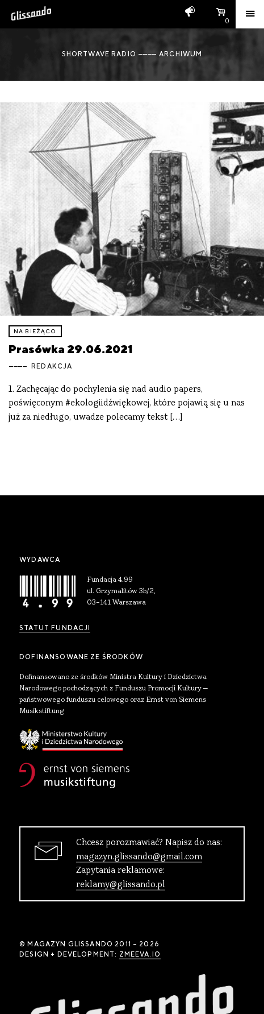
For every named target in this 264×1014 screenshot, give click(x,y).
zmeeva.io (140, 954)
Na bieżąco (35, 331)
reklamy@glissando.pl (120, 884)
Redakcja (51, 366)
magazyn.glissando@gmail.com (139, 857)
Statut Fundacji (54, 628)
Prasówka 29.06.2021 (71, 348)
